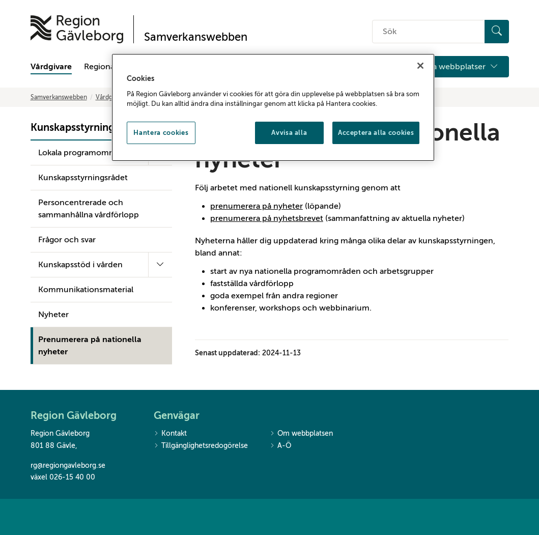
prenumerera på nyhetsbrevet (266, 218)
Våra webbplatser (459, 67)
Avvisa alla (289, 132)
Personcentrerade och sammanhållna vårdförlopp (88, 208)
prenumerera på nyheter (256, 206)
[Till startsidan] (77, 29)
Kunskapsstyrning (73, 127)
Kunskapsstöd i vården (80, 264)
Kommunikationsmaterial (85, 289)
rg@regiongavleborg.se (68, 465)
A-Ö (280, 446)
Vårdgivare (51, 66)
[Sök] (497, 31)
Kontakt (170, 434)
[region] (273, 107)
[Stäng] (420, 65)
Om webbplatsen (301, 434)
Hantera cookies (160, 132)
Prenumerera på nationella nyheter (89, 345)
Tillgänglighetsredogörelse (201, 446)
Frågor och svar (67, 239)
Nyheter (53, 314)
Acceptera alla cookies (376, 132)
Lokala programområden (84, 152)
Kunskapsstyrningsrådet (83, 177)
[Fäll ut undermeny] (160, 264)
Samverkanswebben (59, 97)
